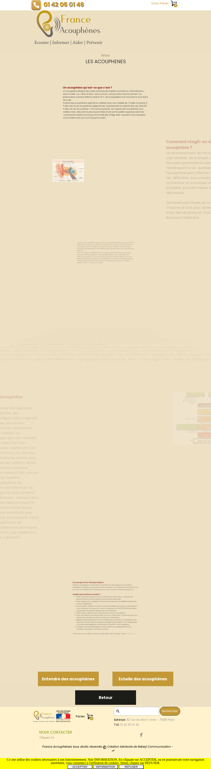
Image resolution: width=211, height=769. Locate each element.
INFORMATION (105, 766)
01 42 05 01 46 (63, 4)
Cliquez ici (46, 737)
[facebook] (141, 735)
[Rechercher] (136, 711)
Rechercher (170, 711)
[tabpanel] (105, 59)
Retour (105, 57)
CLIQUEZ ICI (122, 625)
